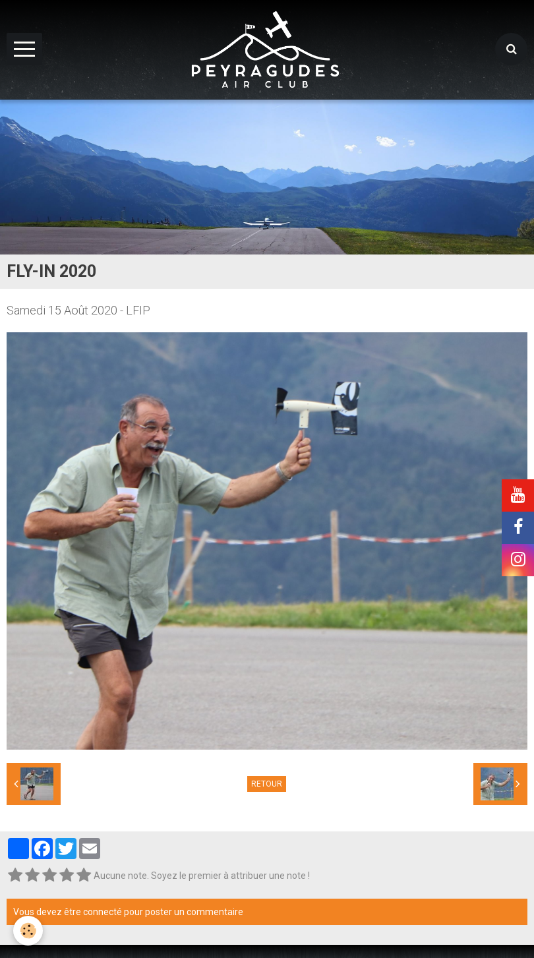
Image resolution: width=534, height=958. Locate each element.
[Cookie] (28, 930)
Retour (266, 784)
